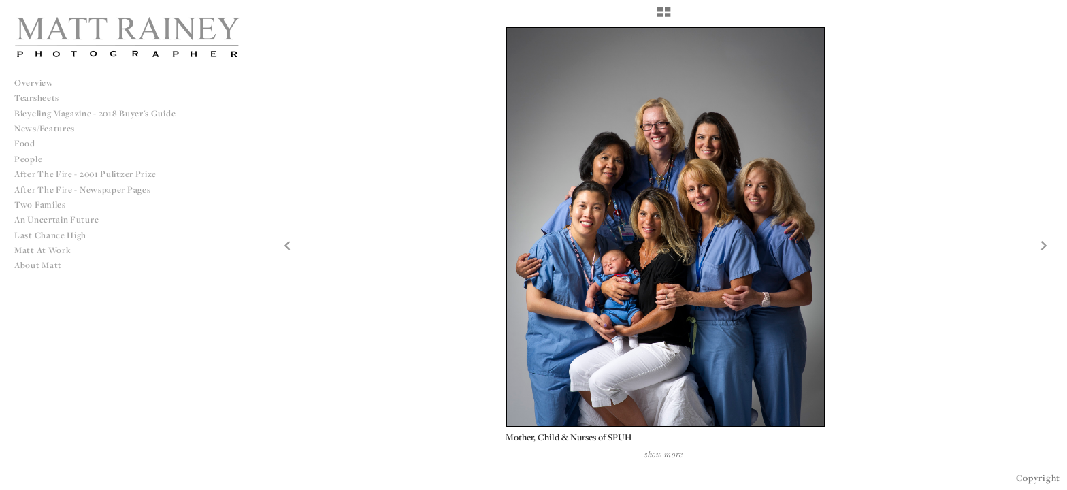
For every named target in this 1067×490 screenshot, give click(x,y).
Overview (34, 82)
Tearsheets (36, 97)
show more (663, 454)
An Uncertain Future (56, 219)
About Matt (38, 265)
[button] (663, 17)
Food (24, 143)
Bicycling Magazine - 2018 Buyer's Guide (95, 113)
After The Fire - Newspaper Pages (82, 189)
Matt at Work (42, 250)
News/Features (44, 128)
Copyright (1038, 478)
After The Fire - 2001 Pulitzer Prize (85, 174)
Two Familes (40, 204)
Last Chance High (50, 235)
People (28, 159)
